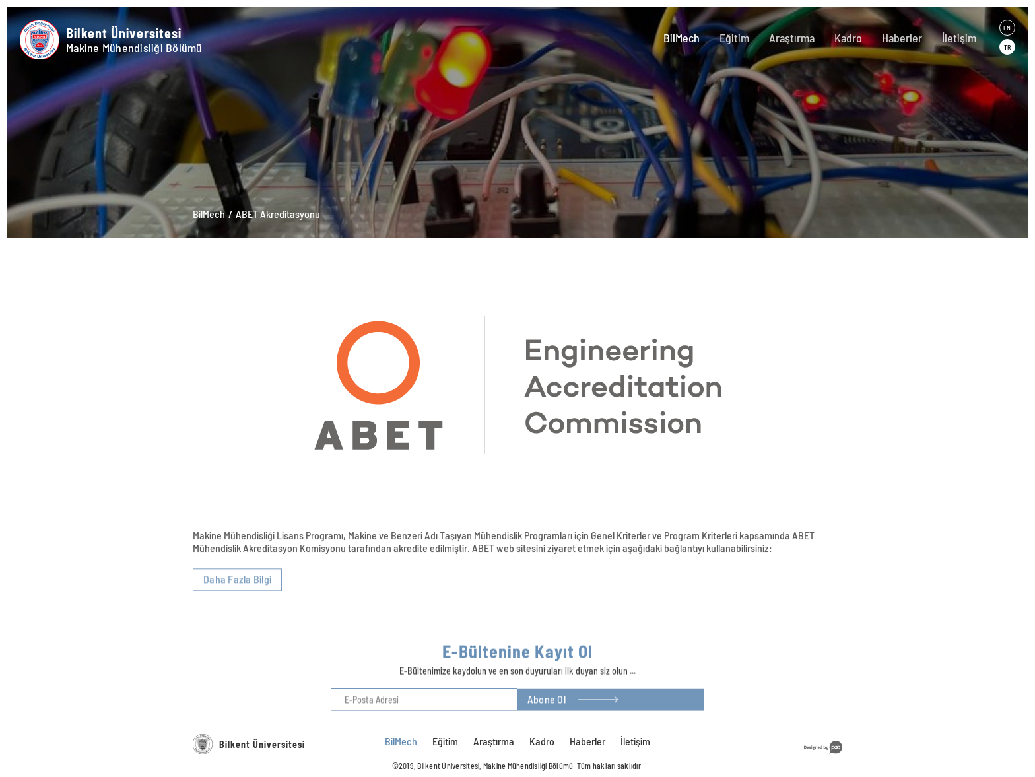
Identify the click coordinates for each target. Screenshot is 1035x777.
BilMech (681, 37)
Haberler (902, 37)
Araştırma (792, 37)
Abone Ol (546, 715)
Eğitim (734, 37)
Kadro (848, 37)
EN (1007, 28)
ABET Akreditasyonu (278, 213)
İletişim (959, 37)
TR (1007, 47)
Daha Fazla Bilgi (237, 634)
